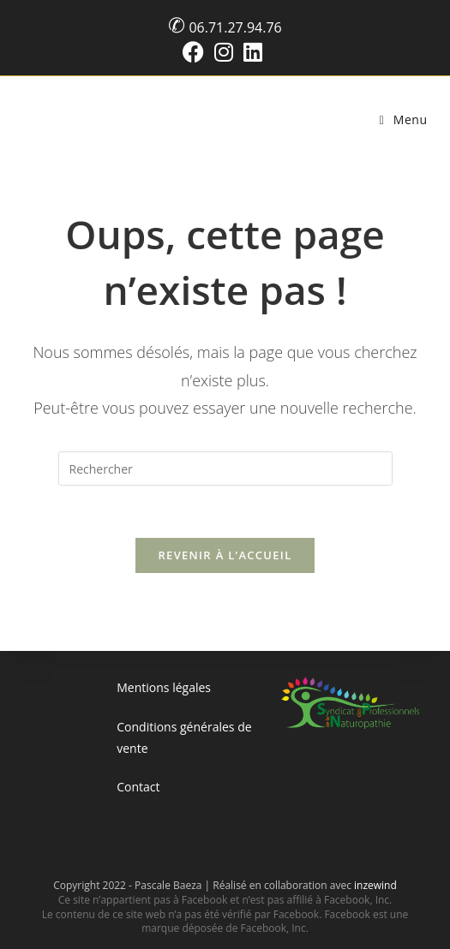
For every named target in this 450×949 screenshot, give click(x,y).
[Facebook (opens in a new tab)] (196, 52)
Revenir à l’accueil (224, 555)
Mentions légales (164, 687)
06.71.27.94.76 (235, 27)
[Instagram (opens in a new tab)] (223, 52)
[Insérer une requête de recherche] (225, 468)
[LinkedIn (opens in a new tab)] (252, 52)
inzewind (375, 885)
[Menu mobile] (404, 119)
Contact (138, 787)
